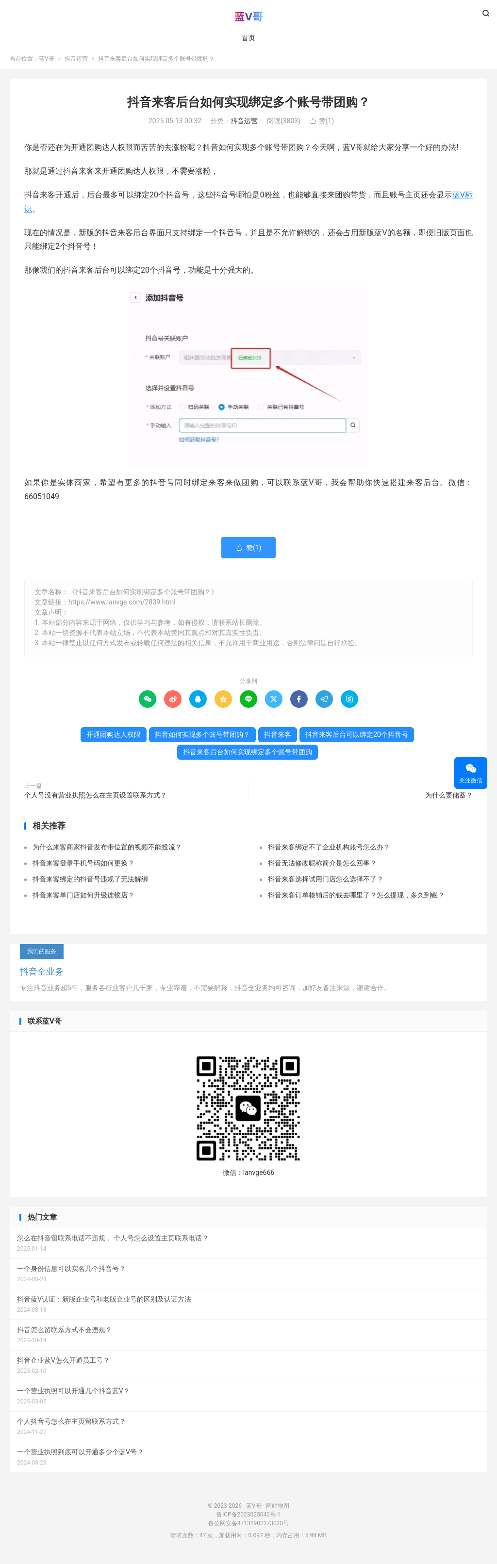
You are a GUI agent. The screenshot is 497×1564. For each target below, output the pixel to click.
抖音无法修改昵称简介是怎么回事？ (322, 868)
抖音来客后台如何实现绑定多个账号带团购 (247, 757)
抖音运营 (76, 63)
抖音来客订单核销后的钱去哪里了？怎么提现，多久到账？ (356, 900)
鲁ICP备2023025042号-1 (248, 1519)
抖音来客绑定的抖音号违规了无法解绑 (90, 884)
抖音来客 (277, 739)
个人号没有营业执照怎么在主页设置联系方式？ (95, 800)
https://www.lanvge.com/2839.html (122, 607)
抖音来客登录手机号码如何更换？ (83, 868)
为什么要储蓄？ (449, 800)
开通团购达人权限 (113, 739)
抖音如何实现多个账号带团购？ (202, 739)
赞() (322, 126)
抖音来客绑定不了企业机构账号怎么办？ (329, 852)
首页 (248, 39)
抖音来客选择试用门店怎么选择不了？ (325, 884)
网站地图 (277, 1510)
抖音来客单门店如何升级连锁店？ (83, 900)
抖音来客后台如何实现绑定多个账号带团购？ (248, 107)
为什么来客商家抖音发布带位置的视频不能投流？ (107, 852)
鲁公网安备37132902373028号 (248, 1528)
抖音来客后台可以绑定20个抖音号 (356, 739)
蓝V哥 (248, 17)
